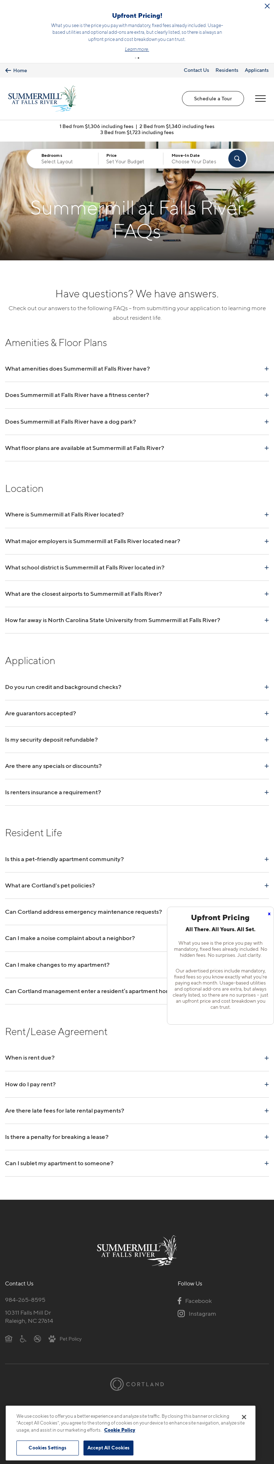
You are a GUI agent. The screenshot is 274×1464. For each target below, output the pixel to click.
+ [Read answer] (266, 364)
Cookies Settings (47, 1447)
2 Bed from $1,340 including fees (176, 121)
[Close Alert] (80, 11)
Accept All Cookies (108, 1447)
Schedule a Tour (213, 94)
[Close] (244, 1417)
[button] (135, 53)
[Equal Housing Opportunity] (8, 1334)
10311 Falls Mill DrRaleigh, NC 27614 (29, 1312)
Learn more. (224, 47)
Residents (226, 66)
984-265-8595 (25, 1295)
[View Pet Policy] (65, 1334)
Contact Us (196, 66)
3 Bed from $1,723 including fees (137, 127)
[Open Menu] (260, 94)
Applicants (257, 66)
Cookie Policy (119, 1430)
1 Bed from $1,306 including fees (96, 121)
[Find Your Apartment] (237, 154)
